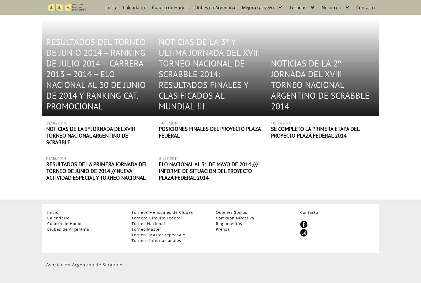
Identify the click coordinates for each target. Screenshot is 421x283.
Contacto (365, 7)
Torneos (297, 7)
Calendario (134, 7)
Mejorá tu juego (258, 7)
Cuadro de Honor (169, 7)
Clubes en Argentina (214, 7)
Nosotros (331, 7)
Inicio (111, 7)
